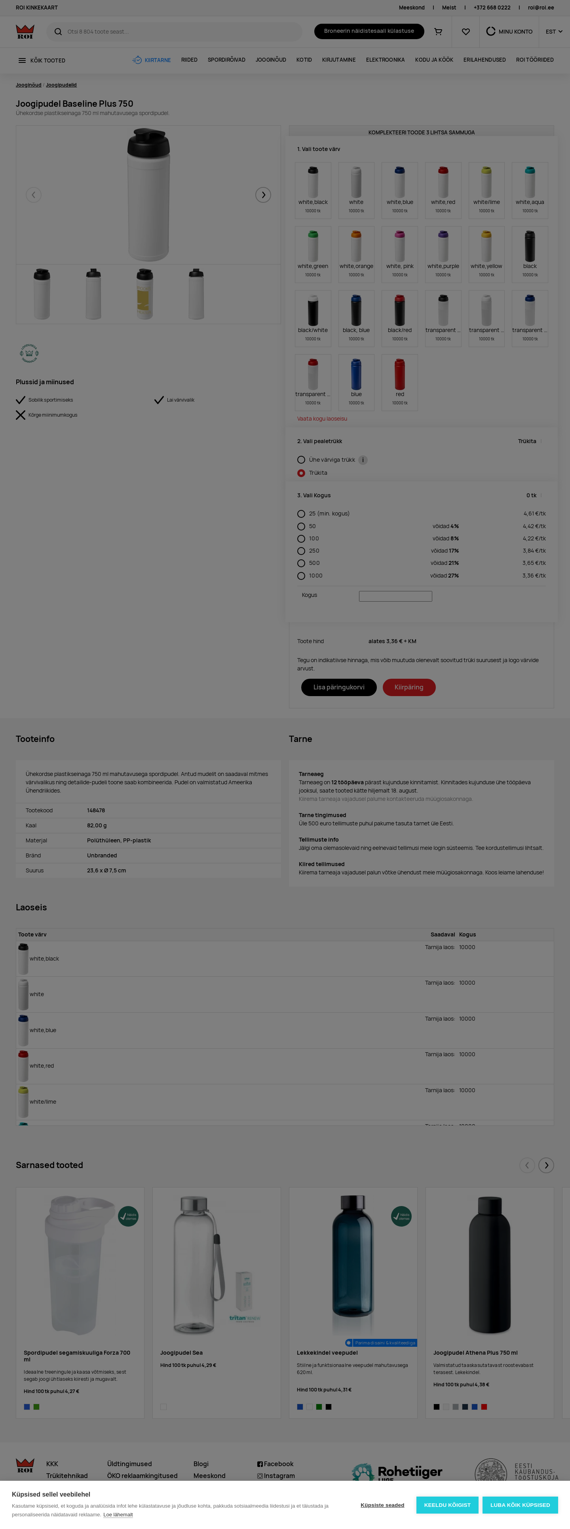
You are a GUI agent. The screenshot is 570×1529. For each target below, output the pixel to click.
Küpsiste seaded (382, 1505)
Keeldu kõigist (447, 1505)
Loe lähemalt (118, 1515)
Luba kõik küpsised (520, 1505)
